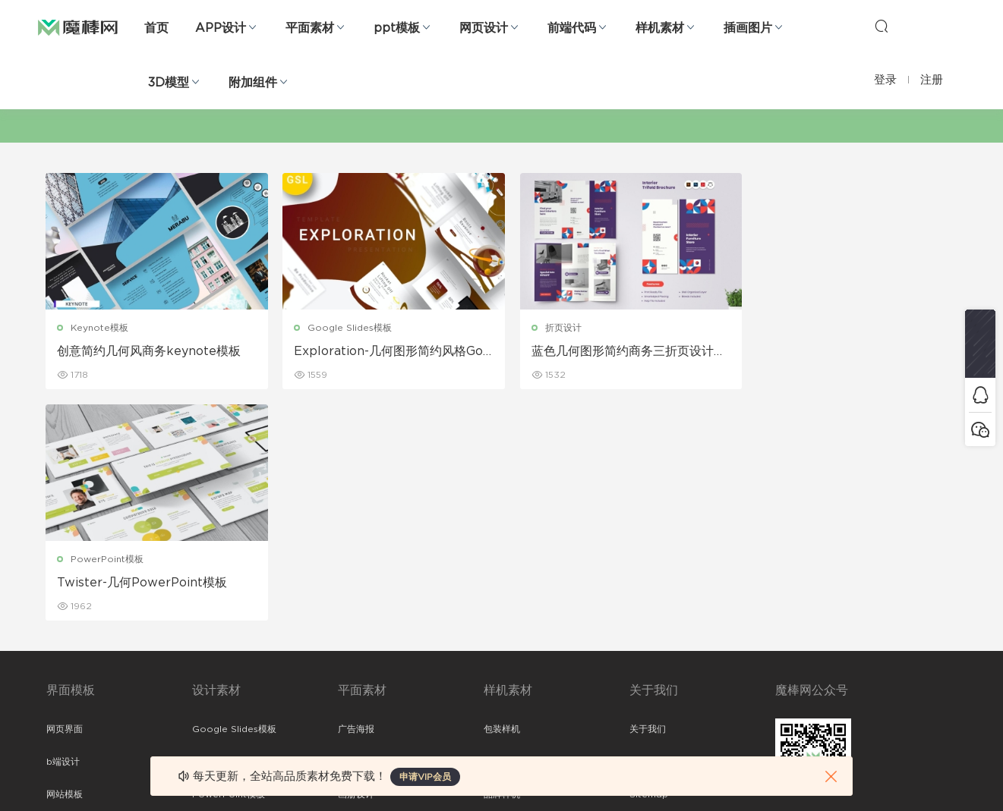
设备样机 (502, 530)
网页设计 (483, 28)
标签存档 (647, 595)
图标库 (60, 628)
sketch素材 (70, 693)
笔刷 (201, 595)
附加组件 (253, 83)
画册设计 (356, 562)
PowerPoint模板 (802, 327)
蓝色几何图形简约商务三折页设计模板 (612, 352)
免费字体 (356, 660)
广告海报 (356, 497)
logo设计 (212, 693)
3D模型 (168, 83)
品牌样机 (502, 562)
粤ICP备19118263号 (916, 773)
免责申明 (647, 530)
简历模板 (356, 628)
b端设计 (63, 530)
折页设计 (553, 327)
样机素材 (660, 28)
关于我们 (647, 497)
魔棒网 (78, 26)
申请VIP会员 (425, 776)
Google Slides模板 (345, 327)
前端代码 (571, 28)
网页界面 (64, 497)
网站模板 (64, 562)
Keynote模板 (100, 327)
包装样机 (502, 497)
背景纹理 (210, 660)
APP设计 (220, 28)
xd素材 (61, 726)
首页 (156, 28)
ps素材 (60, 660)
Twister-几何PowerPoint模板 (837, 351)
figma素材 (68, 595)
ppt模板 (397, 28)
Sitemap (648, 562)
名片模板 (356, 595)
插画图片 (748, 28)
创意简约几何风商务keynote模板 (149, 351)
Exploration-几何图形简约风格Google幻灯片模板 (383, 352)
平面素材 (309, 28)
